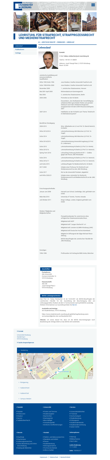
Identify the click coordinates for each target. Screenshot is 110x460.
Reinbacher (61, 42)
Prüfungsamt (74, 420)
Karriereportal (48, 418)
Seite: (71, 450)
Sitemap (72, 437)
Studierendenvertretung (77, 425)
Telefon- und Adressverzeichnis (53, 437)
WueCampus (21, 439)
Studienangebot (48, 414)
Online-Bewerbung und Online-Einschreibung (26, 445)
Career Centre (74, 427)
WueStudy (20, 437)
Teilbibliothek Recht (23, 420)
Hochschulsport (75, 416)
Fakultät (19, 407)
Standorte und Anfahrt (50, 439)
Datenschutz (54, 457)
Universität (47, 407)
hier (73, 305)
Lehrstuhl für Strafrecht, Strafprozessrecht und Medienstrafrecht (56, 36)
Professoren (20, 414)
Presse (45, 442)
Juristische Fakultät (48, 42)
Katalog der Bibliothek (23, 448)
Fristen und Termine (50, 412)
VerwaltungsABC (49, 423)
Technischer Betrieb (50, 448)
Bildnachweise (74, 439)
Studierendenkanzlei (76, 423)
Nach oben (73, 441)
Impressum (43, 457)
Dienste (19, 433)
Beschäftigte (47, 420)
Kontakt (20, 331)
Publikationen (19, 49)
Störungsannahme (49, 446)
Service (19, 418)
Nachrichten (47, 416)
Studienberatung (75, 418)
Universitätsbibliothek (76, 412)
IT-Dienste (73, 414)
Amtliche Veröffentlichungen (52, 425)
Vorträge (18, 53)
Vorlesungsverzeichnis (24, 442)
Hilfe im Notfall (48, 450)
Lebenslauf (19, 46)
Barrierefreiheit (65, 457)
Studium (19, 416)
